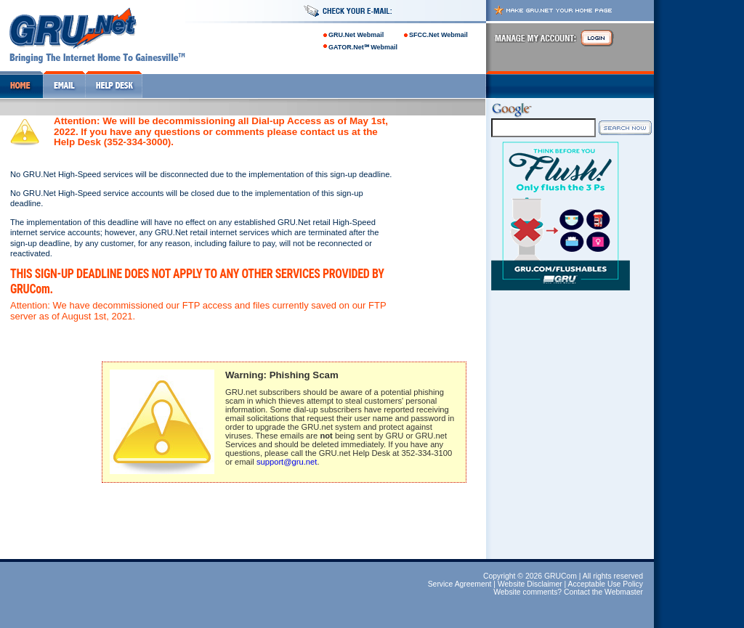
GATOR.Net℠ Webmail (362, 47)
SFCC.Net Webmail (438, 34)
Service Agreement (460, 584)
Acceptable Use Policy (605, 584)
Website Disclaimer (530, 584)
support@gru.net (287, 461)
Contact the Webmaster (603, 592)
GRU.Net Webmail (356, 34)
